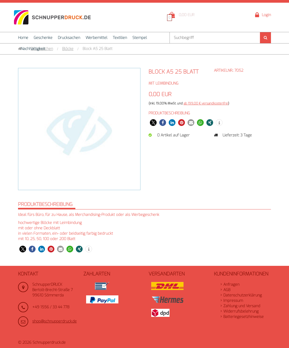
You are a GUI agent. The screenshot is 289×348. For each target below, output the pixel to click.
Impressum (233, 300)
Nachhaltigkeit (33, 48)
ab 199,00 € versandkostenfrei (206, 103)
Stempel (139, 37)
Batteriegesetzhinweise (243, 316)
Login (263, 15)
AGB (226, 289)
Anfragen (231, 284)
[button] (153, 122)
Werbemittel (96, 37)
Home (23, 37)
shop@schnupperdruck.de (54, 321)
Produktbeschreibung (45, 204)
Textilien (120, 37)
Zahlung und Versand (241, 306)
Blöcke (67, 48)
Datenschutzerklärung (242, 295)
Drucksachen (69, 37)
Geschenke (43, 37)
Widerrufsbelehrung (241, 311)
